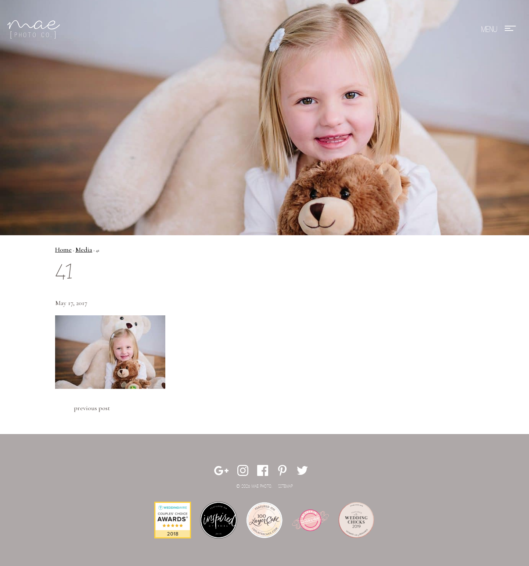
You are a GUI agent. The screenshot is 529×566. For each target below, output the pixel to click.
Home (63, 250)
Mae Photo (34, 29)
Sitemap (285, 486)
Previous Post (92, 408)
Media (83, 250)
